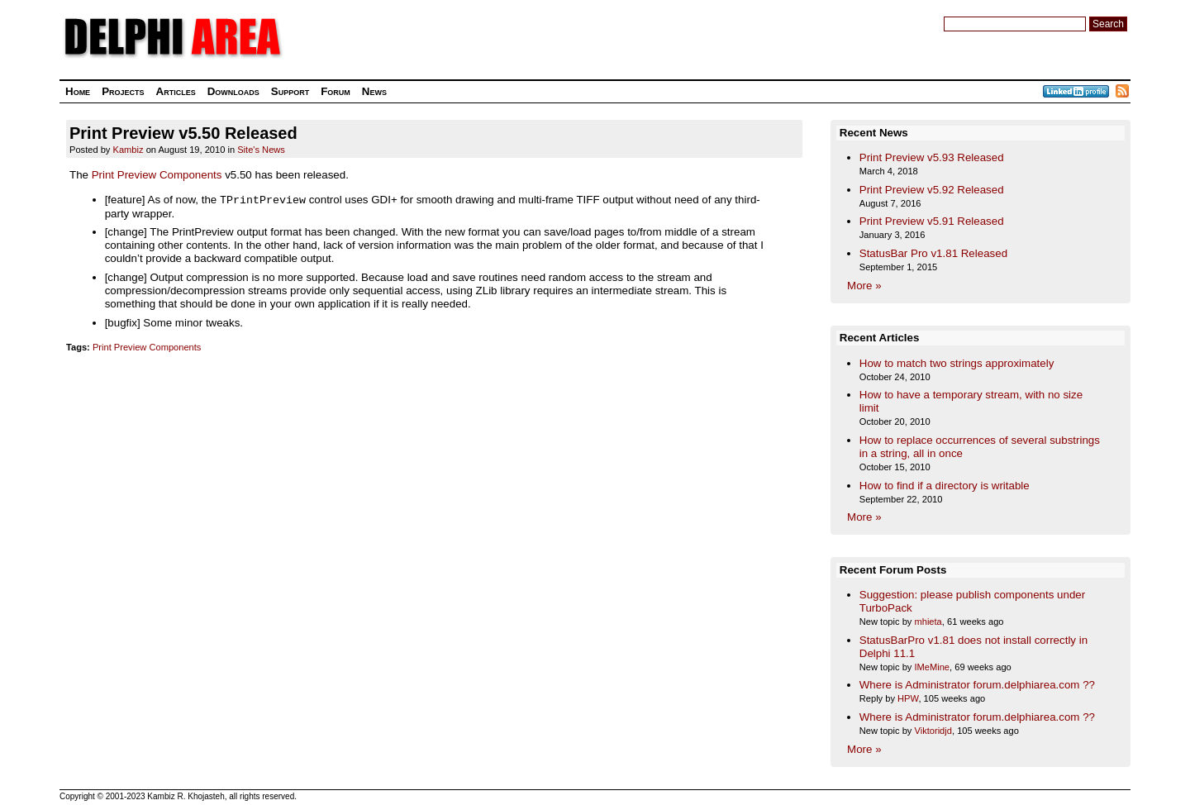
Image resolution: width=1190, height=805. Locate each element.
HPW (907, 698)
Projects (123, 91)
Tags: (78, 347)
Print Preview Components (157, 175)
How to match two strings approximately (956, 363)
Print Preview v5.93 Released (931, 157)
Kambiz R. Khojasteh (185, 796)
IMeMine (932, 667)
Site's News (261, 150)
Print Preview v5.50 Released (183, 133)
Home (77, 91)
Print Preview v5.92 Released (931, 189)
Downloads (233, 91)
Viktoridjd (933, 731)
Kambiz (128, 150)
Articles (176, 91)
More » (864, 285)
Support (290, 91)
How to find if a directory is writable (944, 485)
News (374, 91)
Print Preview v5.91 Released (931, 221)
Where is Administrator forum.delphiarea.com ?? (977, 685)
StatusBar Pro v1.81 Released (933, 253)
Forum (335, 91)
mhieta (927, 621)
